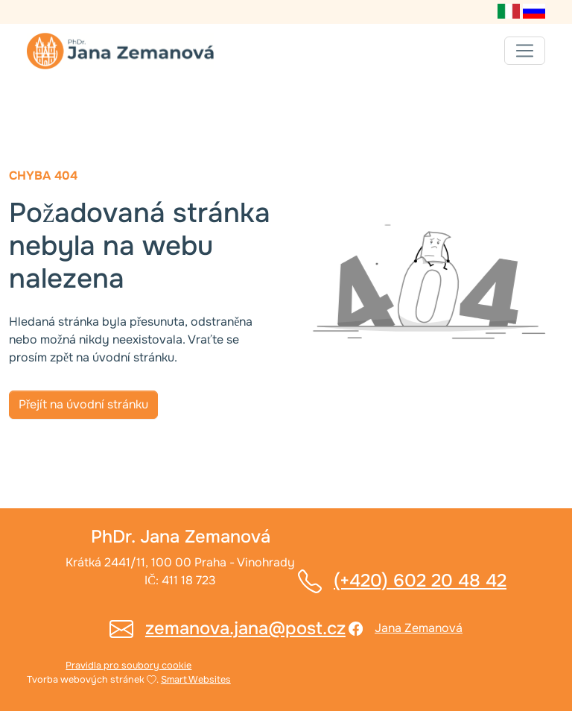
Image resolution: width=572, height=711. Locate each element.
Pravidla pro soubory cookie (128, 666)
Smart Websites (196, 680)
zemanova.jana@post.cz (245, 628)
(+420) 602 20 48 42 (420, 580)
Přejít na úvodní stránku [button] (83, 404)
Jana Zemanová (419, 628)
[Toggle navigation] (524, 51)
